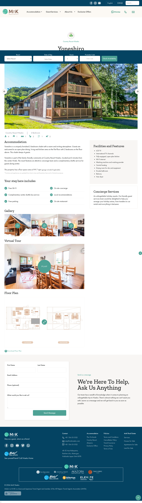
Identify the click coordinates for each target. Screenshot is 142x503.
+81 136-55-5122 (71, 437)
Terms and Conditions (111, 437)
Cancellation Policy (110, 440)
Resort (18, 55)
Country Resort (92, 440)
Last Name (41, 365)
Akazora (90, 443)
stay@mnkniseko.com (72, 441)
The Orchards (91, 437)
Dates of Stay (48, 55)
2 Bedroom (35, 132)
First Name (11, 365)
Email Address (12, 375)
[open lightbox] (71, 91)
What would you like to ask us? (18, 395)
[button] (33, 12)
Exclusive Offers (84, 11)
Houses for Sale (129, 441)
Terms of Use (108, 448)
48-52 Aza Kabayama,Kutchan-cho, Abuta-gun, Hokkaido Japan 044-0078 (71, 453)
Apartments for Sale (131, 444)
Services (127, 437)
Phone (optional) (13, 385)
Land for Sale (128, 448)
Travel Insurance (109, 443)
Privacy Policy (108, 446)
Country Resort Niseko (15, 132)
